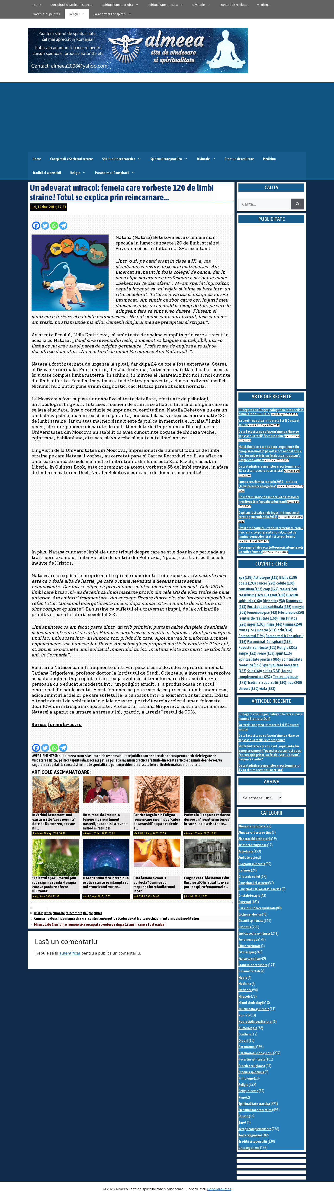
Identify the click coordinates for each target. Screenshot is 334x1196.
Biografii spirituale (251, 864)
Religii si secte (248, 1091)
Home (36, 5)
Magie (242, 977)
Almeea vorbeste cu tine (254, 832)
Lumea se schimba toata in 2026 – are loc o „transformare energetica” (267, 484)
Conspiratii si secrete (253, 883)
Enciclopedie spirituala (254, 933)
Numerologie (247, 1028)
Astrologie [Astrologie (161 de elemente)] (266, 577)
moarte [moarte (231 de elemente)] (266, 630)
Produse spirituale (251, 1072)
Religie (79, 14)
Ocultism (244, 1034)
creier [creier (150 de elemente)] (288, 589)
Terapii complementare (254, 1129)
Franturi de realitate (233, 5)
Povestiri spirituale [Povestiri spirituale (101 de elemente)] (257, 647)
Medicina (263, 5)
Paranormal (247, 1047)
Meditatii (245, 990)
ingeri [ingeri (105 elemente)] (256, 624)
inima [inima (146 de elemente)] (274, 624)
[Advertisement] (167, 117)
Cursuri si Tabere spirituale (257, 908)
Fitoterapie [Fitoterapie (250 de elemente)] (291, 612)
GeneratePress (219, 1188)
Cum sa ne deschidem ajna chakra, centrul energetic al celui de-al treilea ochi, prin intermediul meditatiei (116, 918)
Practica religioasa (251, 1066)
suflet (98, 913)
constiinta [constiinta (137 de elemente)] (250, 589)
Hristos (38, 913)
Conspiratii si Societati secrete (71, 5)
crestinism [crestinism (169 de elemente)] (250, 595)
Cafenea (244, 870)
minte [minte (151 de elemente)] (247, 630)
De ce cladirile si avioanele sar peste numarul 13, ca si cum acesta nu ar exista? (269, 468)
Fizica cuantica (249, 958)
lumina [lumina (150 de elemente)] (292, 624)
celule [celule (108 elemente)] (285, 583)
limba (48, 913)
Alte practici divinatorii (254, 839)
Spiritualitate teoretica (122, 4)
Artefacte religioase (252, 845)
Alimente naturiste (251, 826)
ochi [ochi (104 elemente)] (284, 630)
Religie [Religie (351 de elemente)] (287, 647)
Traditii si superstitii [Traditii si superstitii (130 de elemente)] (266, 682)
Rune (242, 1097)
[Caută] (297, 204)
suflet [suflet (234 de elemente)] (271, 671)
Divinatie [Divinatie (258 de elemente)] (274, 600)
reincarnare (74, 913)
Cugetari (244, 902)
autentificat (69, 953)
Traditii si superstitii (46, 14)
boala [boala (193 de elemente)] (247, 583)
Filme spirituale (249, 946)
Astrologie (245, 851)
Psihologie (246, 1078)
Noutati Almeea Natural (255, 1021)
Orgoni (243, 1040)
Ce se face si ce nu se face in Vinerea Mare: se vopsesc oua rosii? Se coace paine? (268, 433)
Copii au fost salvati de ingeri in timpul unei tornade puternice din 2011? (268, 515)
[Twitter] (45, 223)
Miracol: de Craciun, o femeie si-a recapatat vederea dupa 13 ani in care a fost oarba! (99, 924)
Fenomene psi (248, 940)
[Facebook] (36, 223)
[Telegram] (63, 223)
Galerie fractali (249, 971)
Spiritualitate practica (168, 4)
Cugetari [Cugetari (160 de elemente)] (274, 595)
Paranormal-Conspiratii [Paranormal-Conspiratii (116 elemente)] (269, 641)
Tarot (242, 1122)
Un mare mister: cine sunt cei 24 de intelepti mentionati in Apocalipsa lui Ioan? (268, 499)
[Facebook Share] (68, 223)
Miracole (40, 908)
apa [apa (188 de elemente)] (245, 577)
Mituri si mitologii (251, 1003)
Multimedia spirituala (253, 1009)
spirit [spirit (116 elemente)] (283, 653)
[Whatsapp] (54, 223)
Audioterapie (247, 857)
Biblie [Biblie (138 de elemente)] (288, 577)
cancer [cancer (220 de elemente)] (266, 583)
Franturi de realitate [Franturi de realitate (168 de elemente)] (258, 618)
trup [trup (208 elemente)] (294, 682)
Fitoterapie (246, 952)
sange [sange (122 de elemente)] (247, 653)
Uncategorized (249, 1148)
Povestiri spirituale (251, 1059)
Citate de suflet (249, 876)
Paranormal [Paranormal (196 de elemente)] (251, 635)
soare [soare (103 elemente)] (265, 653)
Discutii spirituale (250, 921)
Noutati (244, 1015)
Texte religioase (249, 1135)
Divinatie (203, 4)
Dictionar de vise (249, 914)
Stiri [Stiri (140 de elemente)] (254, 671)
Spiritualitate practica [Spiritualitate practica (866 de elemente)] (259, 659)
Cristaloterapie (249, 895)
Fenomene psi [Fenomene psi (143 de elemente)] (262, 612)
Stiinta (243, 1116)
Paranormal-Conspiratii (114, 14)
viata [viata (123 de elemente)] (267, 688)
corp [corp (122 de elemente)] (271, 589)
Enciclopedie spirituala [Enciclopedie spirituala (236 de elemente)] (269, 606)
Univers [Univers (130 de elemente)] (248, 688)
